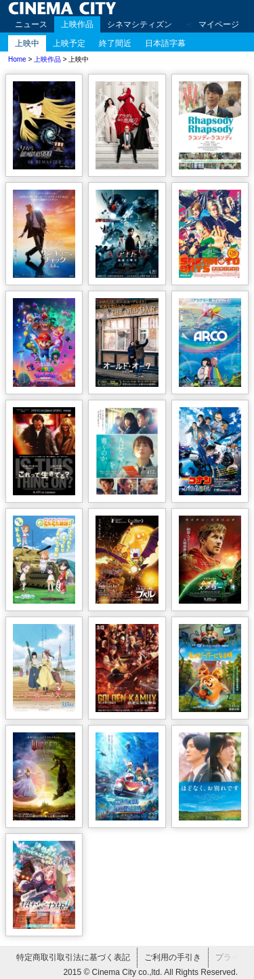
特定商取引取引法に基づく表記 (73, 957)
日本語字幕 (165, 43)
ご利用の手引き (172, 957)
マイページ (218, 24)
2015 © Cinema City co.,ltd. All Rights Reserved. (150, 972)
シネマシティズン (139, 24)
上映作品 (77, 24)
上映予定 (69, 43)
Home (17, 59)
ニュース (31, 24)
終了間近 (115, 43)
